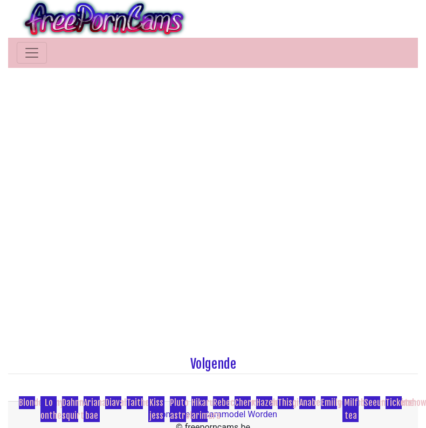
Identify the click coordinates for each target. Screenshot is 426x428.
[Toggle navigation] (32, 53)
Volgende (213, 364)
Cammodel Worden (240, 414)
